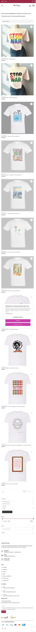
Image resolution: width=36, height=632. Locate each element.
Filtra (32, 521)
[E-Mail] (17, 606)
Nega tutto (18, 320)
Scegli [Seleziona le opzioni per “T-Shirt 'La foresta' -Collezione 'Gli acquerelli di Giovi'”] (31, 258)
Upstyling (4, 506)
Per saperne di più (8, 313)
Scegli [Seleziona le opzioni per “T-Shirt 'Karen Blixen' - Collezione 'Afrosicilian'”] (31, 297)
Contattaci (5, 569)
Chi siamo (5, 567)
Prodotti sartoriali (6, 501)
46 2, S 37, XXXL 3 (6, 529)
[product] (17, 41)
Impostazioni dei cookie (18, 317)
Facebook (2, 628)
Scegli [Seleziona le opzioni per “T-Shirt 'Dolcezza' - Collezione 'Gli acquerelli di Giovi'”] (31, 220)
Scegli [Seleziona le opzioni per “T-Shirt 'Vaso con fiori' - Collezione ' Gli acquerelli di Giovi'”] (31, 142)
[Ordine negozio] (6, 21)
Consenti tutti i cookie (18, 324)
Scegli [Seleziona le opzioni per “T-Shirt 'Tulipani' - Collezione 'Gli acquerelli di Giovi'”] (31, 104)
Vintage (3, 508)
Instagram (5, 628)
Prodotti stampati (6, 503)
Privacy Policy (5, 578)
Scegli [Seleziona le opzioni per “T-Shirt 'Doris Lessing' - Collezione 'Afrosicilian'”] (31, 451)
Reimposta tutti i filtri (7, 512)
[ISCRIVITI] (3, 611)
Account (4, 571)
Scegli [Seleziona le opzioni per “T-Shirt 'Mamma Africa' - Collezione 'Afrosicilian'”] (31, 336)
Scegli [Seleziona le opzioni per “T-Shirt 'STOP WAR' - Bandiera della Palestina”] (31, 65)
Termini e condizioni (7, 576)
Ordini (4, 574)
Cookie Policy (5, 580)
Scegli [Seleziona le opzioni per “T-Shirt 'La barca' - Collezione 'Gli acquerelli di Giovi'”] (31, 181)
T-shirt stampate (3, 96)
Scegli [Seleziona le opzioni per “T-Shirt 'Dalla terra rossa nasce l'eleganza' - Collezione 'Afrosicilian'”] (31, 374)
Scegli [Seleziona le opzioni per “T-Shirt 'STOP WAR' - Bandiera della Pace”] (31, 27)
